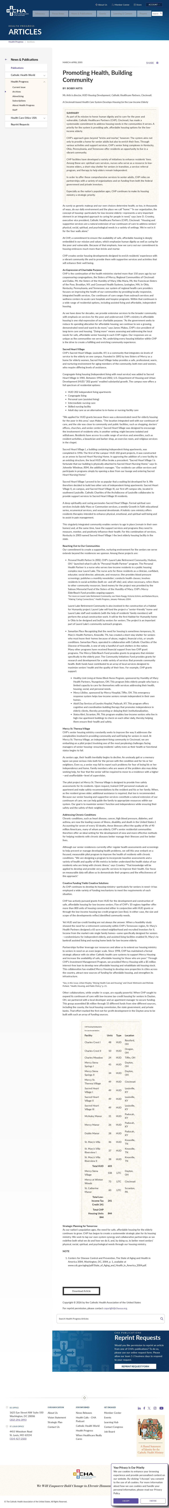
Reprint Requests (20, 124)
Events (107, 1417)
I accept (125, 1501)
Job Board (109, 1431)
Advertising (17, 96)
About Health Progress (23, 105)
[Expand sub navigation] (44, 75)
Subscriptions (19, 100)
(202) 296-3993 (18, 1419)
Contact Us (54, 1426)
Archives (16, 91)
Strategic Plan (55, 1422)
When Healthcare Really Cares (89, 1437)
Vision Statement (57, 1417)
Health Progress (16, 41)
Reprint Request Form (135, 1366)
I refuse (153, 1501)
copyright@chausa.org (115, 1308)
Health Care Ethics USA (24, 117)
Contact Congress (113, 1426)
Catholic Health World (23, 75)
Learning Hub (111, 1422)
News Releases (84, 1412)
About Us (53, 1412)
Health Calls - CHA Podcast (86, 1419)
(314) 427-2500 (18, 1438)
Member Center (112, 1412)
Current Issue (18, 87)
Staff (14, 109)
